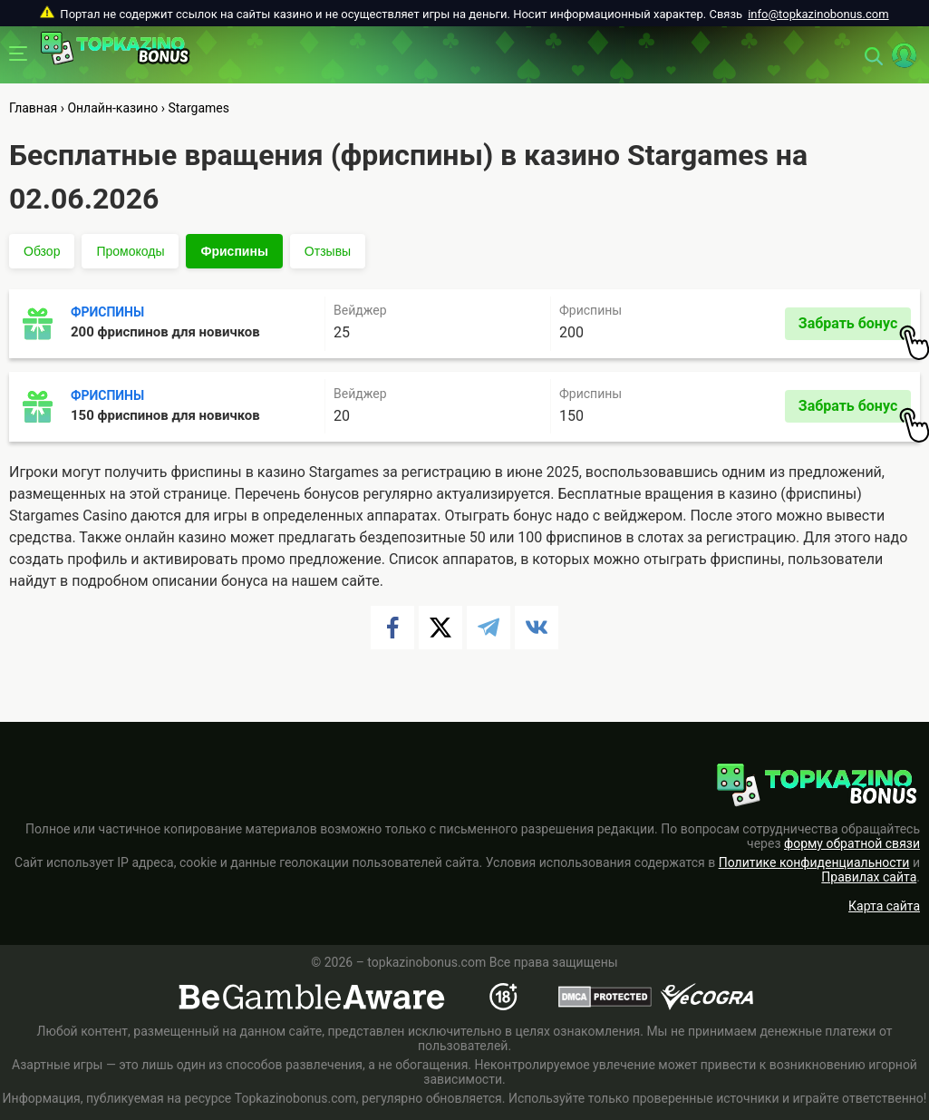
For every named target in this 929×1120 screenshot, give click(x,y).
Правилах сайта (868, 877)
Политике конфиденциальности (814, 862)
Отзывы (328, 251)
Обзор (42, 251)
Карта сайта (884, 906)
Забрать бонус (854, 327)
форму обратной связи (852, 843)
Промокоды (130, 251)
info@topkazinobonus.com (818, 14)
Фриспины (233, 251)
